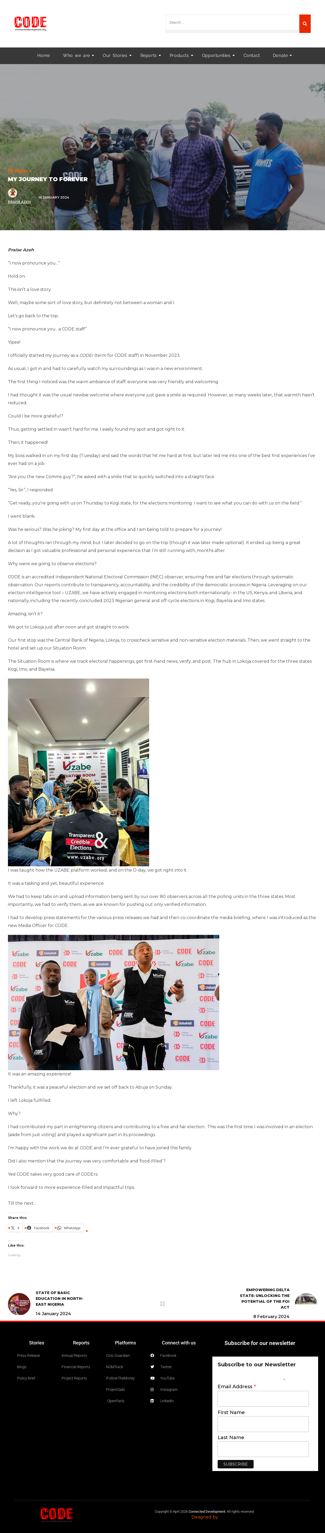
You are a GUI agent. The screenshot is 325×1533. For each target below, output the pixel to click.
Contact (252, 55)
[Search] (305, 24)
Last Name (231, 1437)
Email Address (237, 1386)
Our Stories (117, 55)
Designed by (204, 1517)
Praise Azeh (19, 202)
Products (181, 55)
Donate (282, 55)
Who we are (78, 55)
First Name (231, 1412)
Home (43, 55)
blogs (21, 170)
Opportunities (218, 55)
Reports (150, 55)
